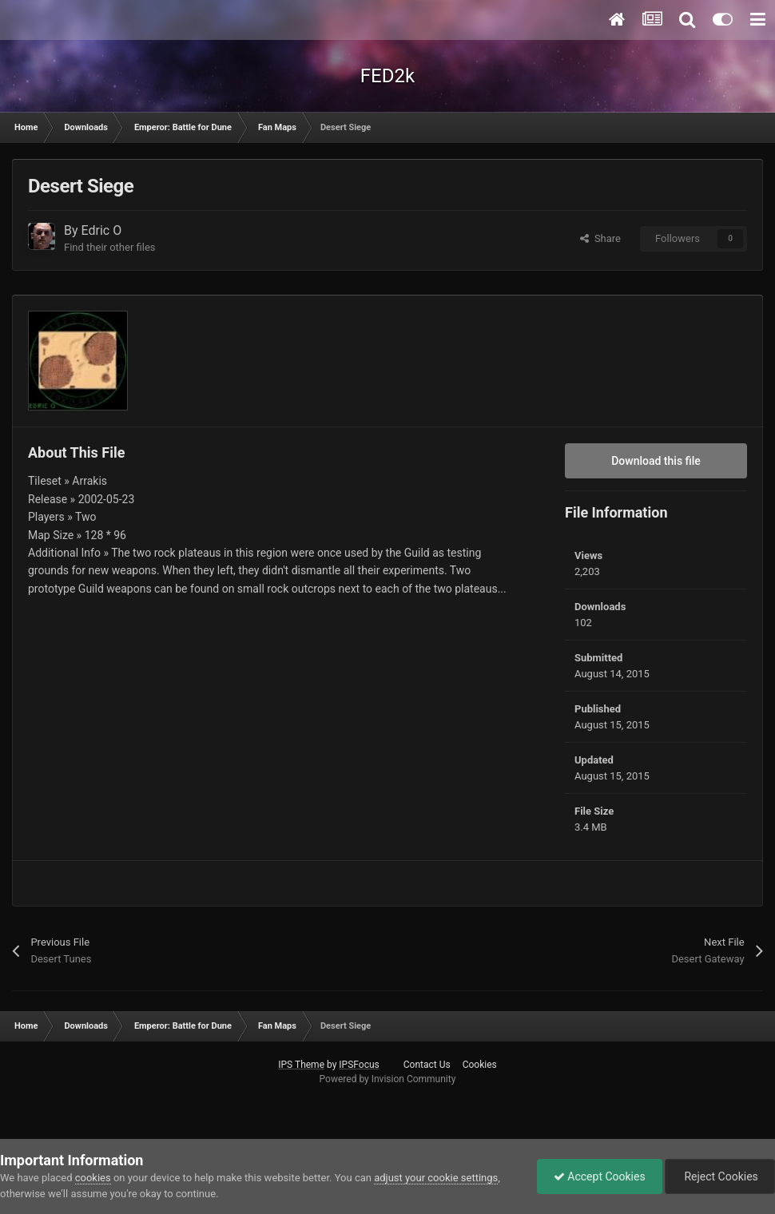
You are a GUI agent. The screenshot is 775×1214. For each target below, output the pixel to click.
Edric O (101, 230)
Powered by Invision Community (388, 1079)
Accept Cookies (600, 1176)
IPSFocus (359, 1064)
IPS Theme (301, 1064)
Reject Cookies (720, 1176)
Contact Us (427, 1064)
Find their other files (110, 247)
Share (600, 238)
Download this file (656, 460)
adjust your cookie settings (436, 1178)
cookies (93, 1178)
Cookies (480, 1064)
